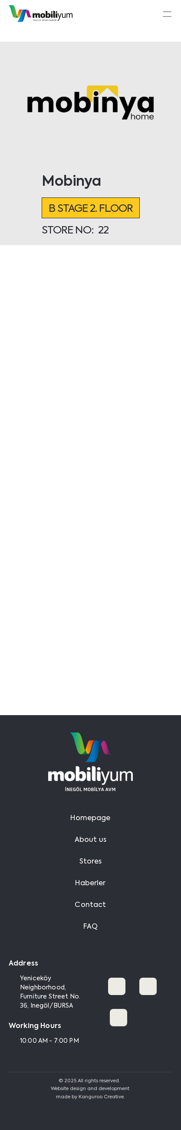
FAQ (90, 926)
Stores (90, 861)
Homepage (90, 818)
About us (90, 840)
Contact (90, 905)
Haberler (90, 883)
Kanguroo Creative (101, 1097)
